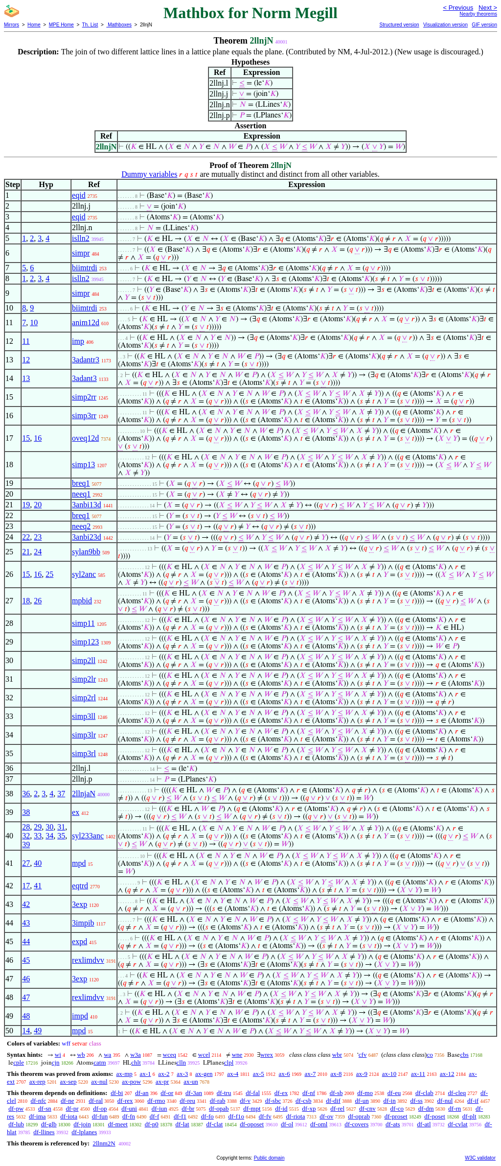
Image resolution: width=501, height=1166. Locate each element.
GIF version (484, 24)
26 (38, 600)
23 (38, 537)
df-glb (49, 1124)
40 (38, 863)
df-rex (125, 1100)
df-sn (44, 1108)
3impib (83, 923)
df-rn (454, 1108)
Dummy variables (149, 174)
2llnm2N (103, 1143)
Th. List (90, 24)
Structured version (399, 24)
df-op (100, 1108)
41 (38, 885)
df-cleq (457, 1092)
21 (26, 551)
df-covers (356, 1124)
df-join (82, 1124)
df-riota (295, 1116)
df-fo (207, 1116)
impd (80, 1016)
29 (38, 827)
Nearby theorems (478, 14)
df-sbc (273, 1100)
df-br (188, 1108)
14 (26, 1030)
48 (26, 1016)
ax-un (190, 1081)
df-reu (187, 1100)
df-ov (326, 1116)
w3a (135, 1054)
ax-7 (310, 1073)
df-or (166, 1092)
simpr (81, 253)
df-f (154, 1116)
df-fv (265, 1116)
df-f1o (236, 1116)
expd (79, 941)
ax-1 (145, 1073)
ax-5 (258, 1073)
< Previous (458, 7)
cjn (56, 1062)
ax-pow (131, 1081)
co (430, 1054)
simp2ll (83, 660)
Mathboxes (119, 24)
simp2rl (84, 697)
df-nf (308, 1092)
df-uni (129, 1108)
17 (26, 885)
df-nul (445, 1100)
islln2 (81, 238)
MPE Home (61, 24)
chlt (136, 1062)
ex (75, 812)
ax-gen (203, 1073)
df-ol (287, 1124)
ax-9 (361, 1073)
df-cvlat (457, 1124)
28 (26, 827)
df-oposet (252, 1124)
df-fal (253, 1092)
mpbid (82, 600)
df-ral (96, 1100)
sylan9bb (86, 551)
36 (26, 793)
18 (26, 600)
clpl (229, 1062)
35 (61, 836)
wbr (337, 1054)
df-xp (309, 1108)
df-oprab (359, 1116)
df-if (472, 1100)
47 (26, 997)
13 (26, 378)
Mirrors (11, 24)
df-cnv (367, 1108)
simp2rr (84, 397)
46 (26, 979)
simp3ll (83, 716)
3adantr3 (85, 360)
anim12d (85, 322)
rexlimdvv (88, 960)
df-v (245, 1100)
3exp (79, 904)
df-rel (337, 1108)
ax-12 (447, 1073)
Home (34, 24)
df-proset (396, 1116)
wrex (266, 1054)
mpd (79, 863)
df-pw (15, 1108)
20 (38, 504)
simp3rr (84, 415)
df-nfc (38, 1100)
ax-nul (99, 1081)
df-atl (424, 1124)
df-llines (43, 1132)
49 (38, 1030)
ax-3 (182, 1073)
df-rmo (156, 1100)
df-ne (67, 1100)
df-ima (37, 1116)
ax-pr (162, 1081)
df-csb (304, 1100)
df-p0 (152, 1124)
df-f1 (180, 1116)
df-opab (218, 1108)
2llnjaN (83, 793)
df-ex (281, 1092)
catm (99, 1062)
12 (26, 360)
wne (237, 1054)
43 (26, 923)
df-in (389, 1100)
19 (26, 504)
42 (26, 904)
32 (26, 836)
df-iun (159, 1108)
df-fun (100, 1116)
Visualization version (445, 24)
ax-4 (232, 1073)
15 (26, 438)
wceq (169, 1054)
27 (26, 863)
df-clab (424, 1092)
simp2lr (84, 679)
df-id (281, 1108)
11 (25, 341)
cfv (363, 1054)
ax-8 (336, 1073)
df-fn (128, 1116)
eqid (79, 195)
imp (78, 341)
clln (181, 1062)
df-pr (72, 1108)
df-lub (16, 1124)
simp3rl (84, 753)
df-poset (434, 1116)
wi (58, 1054)
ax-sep (68, 1081)
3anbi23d (86, 537)
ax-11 (418, 1073)
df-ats (393, 1124)
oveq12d (85, 438)
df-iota (68, 1116)
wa (107, 1054)
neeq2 (81, 526)
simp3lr (84, 735)
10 (34, 322)
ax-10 (389, 1073)
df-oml (318, 1124)
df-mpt (251, 1108)
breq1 (81, 483)
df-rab (218, 1100)
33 (38, 836)
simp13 (83, 464)
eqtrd (80, 885)
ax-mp (124, 1073)
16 (38, 438)
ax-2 (163, 1073)
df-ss (416, 1100)
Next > (487, 7)
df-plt (469, 1116)
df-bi (117, 1092)
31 (61, 827)
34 (49, 836)
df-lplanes (84, 1132)
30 (49, 827)
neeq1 (81, 494)
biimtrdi (84, 267)
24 (38, 551)
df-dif (333, 1100)
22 (26, 537)
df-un (362, 1100)
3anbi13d (86, 504)
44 (26, 941)
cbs (464, 1054)
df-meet (117, 1124)
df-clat (214, 1124)
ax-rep (37, 1081)
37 (61, 793)
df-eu (394, 1092)
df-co (397, 1108)
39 (26, 844)
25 (49, 574)
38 (26, 812)
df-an (141, 1092)
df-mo (365, 1092)
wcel (204, 1054)
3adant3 (84, 378)
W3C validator (480, 1158)
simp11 (83, 623)
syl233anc (88, 836)
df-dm (426, 1108)
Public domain (269, 1158)
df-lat (182, 1124)
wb (81, 1054)
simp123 (85, 642)
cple (18, 1062)
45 (26, 960)
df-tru (224, 1092)
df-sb (336, 1092)
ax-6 (284, 1073)
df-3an (193, 1092)
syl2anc (84, 574)
